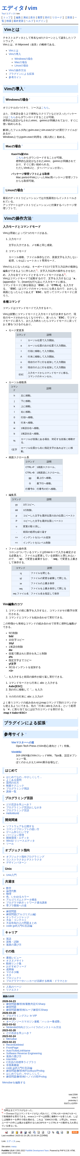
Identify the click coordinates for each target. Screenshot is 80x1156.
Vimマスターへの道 (22, 742)
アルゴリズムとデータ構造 (21, 899)
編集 (18, 17)
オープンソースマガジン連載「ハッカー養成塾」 (34, 1021)
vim (32, 8)
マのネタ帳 (12, 972)
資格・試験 (12, 941)
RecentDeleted (14, 1044)
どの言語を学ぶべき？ (19, 804)
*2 (64, 274)
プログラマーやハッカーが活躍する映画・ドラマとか (36, 980)
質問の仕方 (12, 782)
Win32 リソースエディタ (20, 840)
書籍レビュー (13, 957)
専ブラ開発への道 (16, 905)
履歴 (40, 17)
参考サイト (15, 77)
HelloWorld (12, 813)
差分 (32, 17)
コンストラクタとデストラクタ (24, 859)
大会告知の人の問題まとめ (21, 922)
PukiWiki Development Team (37, 1151)
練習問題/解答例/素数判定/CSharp (25, 1003)
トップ (7, 17)
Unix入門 (11, 874)
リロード (57, 17)
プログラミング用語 (17, 788)
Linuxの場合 (21, 65)
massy (14, 1147)
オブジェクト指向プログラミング (25, 856)
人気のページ (13, 986)
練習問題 (11, 911)
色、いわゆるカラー (17, 896)
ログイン (41, 20)
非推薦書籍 (12, 1065)
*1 (36, 270)
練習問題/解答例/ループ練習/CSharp (27, 1009)
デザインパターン (16, 862)
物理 (8, 893)
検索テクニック (15, 785)
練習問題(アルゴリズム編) (21, 914)
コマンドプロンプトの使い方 (22, 829)
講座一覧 (11, 791)
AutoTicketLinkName (18, 1050)
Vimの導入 (15, 54)
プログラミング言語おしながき (24, 807)
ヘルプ (29, 20)
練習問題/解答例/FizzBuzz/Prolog (25, 1070)
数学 (8, 888)
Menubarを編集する (13, 1082)
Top (3, 13)
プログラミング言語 (17, 810)
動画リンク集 (13, 963)
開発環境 (11, 837)
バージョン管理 (15, 835)
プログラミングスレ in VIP (21, 1015)
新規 (69, 17)
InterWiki (11, 1059)
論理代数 (11, 891)
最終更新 (18, 20)
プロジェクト (13, 977)
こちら (45, 107)
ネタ (8, 975)
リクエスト (12, 989)
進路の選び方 (13, 944)
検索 (8, 20)
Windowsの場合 (24, 58)
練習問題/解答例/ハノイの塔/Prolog (26, 1076)
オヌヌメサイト (15, 960)
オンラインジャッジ (17, 917)
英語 (8, 938)
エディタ (13, 8)
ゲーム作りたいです (17, 832)
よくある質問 (13, 779)
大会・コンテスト (16, 919)
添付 (47, 17)
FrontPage (12, 1047)
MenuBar (11, 1038)
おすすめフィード (16, 966)
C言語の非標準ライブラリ (21, 1062)
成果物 (10, 969)
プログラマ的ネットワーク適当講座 (26, 902)
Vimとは (13, 50)
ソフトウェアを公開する (20, 826)
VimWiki (16, 751)
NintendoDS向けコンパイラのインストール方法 (33, 1027)
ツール (10, 843)
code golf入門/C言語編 (19, 925)
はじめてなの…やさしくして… (24, 777)
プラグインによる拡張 (21, 73)
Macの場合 (21, 62)
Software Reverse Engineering (24, 1053)
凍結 (25, 17)
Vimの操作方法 (17, 70)
